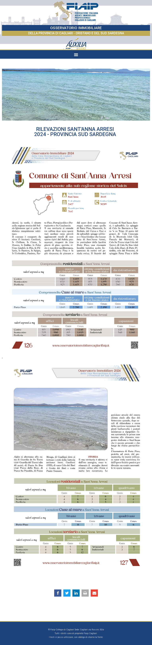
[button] (76, 54)
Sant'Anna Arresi (90, 129)
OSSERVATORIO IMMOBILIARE (76, 28)
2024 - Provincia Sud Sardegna (75, 134)
